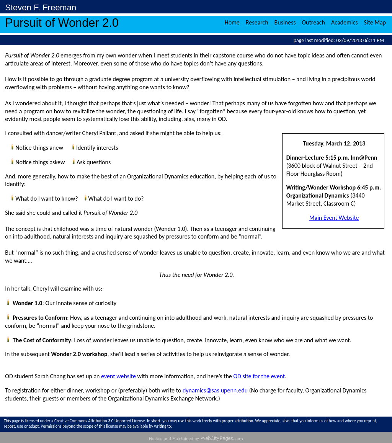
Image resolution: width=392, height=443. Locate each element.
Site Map (375, 22)
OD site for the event (259, 376)
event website (118, 376)
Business (285, 22)
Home (232, 22)
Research (257, 22)
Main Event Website (334, 217)
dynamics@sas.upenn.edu (215, 390)
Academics (344, 22)
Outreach (313, 22)
